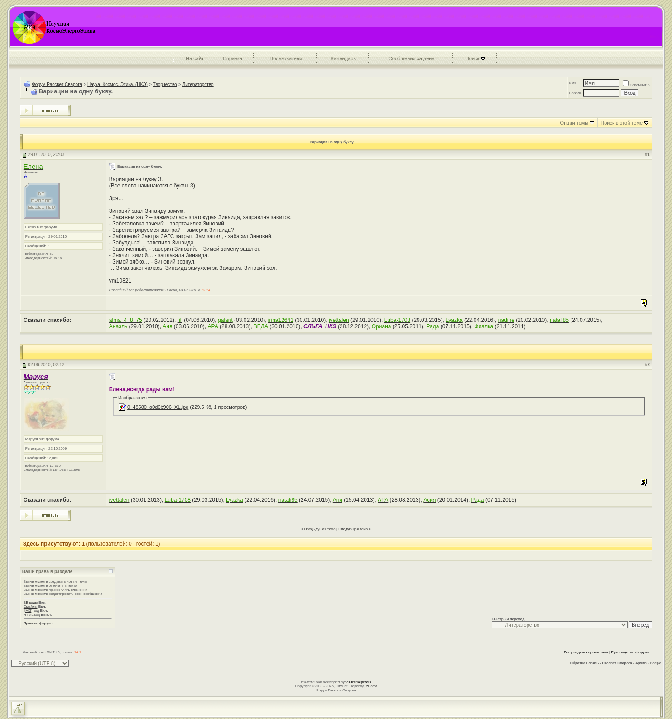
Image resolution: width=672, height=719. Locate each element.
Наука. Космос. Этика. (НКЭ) (117, 84)
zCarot (371, 686)
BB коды (31, 602)
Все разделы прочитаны (586, 652)
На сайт (195, 58)
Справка (232, 58)
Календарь (343, 58)
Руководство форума (630, 652)
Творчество (165, 84)
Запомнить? (636, 85)
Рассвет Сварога (617, 663)
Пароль (575, 93)
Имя (572, 83)
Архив (641, 663)
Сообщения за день (411, 58)
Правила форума (38, 623)
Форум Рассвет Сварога (57, 84)
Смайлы (31, 606)
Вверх (655, 663)
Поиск (472, 58)
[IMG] (28, 611)
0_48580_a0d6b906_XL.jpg (157, 407)
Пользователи (285, 58)
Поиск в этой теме (621, 122)
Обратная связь (584, 663)
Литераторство (198, 84)
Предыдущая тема (320, 529)
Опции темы (574, 122)
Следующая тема (353, 529)
